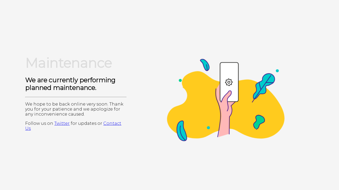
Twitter (62, 123)
